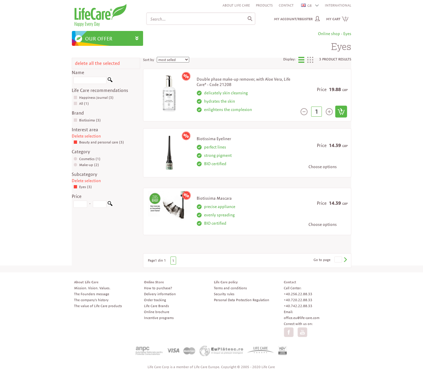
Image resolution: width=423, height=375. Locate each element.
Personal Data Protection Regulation (241, 300)
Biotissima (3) (87, 120)
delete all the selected (97, 63)
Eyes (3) (82, 187)
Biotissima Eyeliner (214, 138)
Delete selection (86, 136)
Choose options (322, 166)
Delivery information (160, 294)
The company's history (91, 300)
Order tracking (155, 300)
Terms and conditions (230, 288)
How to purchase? (158, 288)
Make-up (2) (86, 164)
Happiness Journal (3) (93, 97)
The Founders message (91, 294)
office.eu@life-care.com (301, 317)
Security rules (224, 294)
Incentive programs (159, 317)
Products (264, 5)
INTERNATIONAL (338, 5)
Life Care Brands (156, 306)
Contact (286, 5)
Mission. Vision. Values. (92, 288)
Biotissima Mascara (214, 198)
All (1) (81, 103)
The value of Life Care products (98, 306)
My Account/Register (293, 19)
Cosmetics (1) (87, 159)
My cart (337, 19)
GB (306, 5)
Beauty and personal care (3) (98, 142)
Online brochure (156, 312)
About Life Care (236, 5)
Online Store (154, 282)
